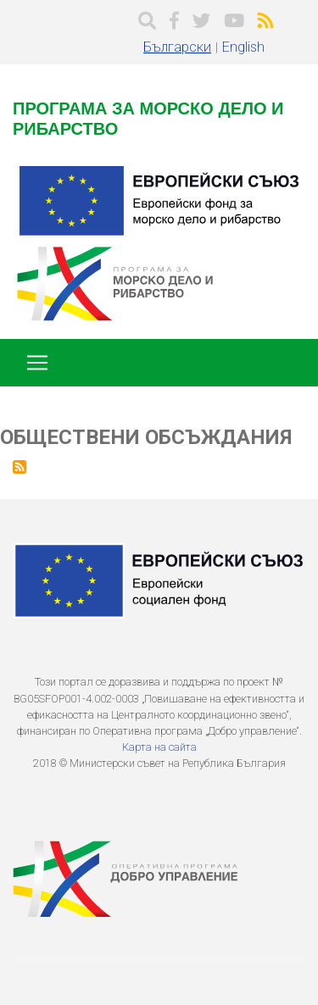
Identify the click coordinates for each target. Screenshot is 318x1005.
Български (177, 47)
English (243, 47)
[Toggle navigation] (37, 363)
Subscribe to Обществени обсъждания (19, 467)
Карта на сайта (159, 747)
